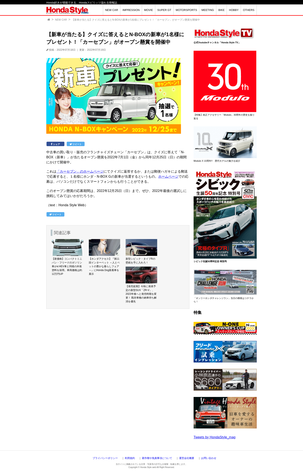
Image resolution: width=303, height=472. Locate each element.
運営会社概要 (186, 458)
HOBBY (234, 10)
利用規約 (130, 458)
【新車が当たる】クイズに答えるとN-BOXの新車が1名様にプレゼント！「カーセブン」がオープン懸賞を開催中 (136, 19)
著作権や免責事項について (157, 458)
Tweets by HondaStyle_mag (214, 437)
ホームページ (168, 176)
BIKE (221, 10)
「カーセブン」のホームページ (80, 171)
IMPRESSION (131, 10)
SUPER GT (164, 10)
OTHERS (248, 10)
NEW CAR (111, 10)
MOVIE (148, 10)
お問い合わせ (208, 458)
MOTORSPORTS (186, 10)
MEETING (207, 10)
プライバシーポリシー (105, 458)
